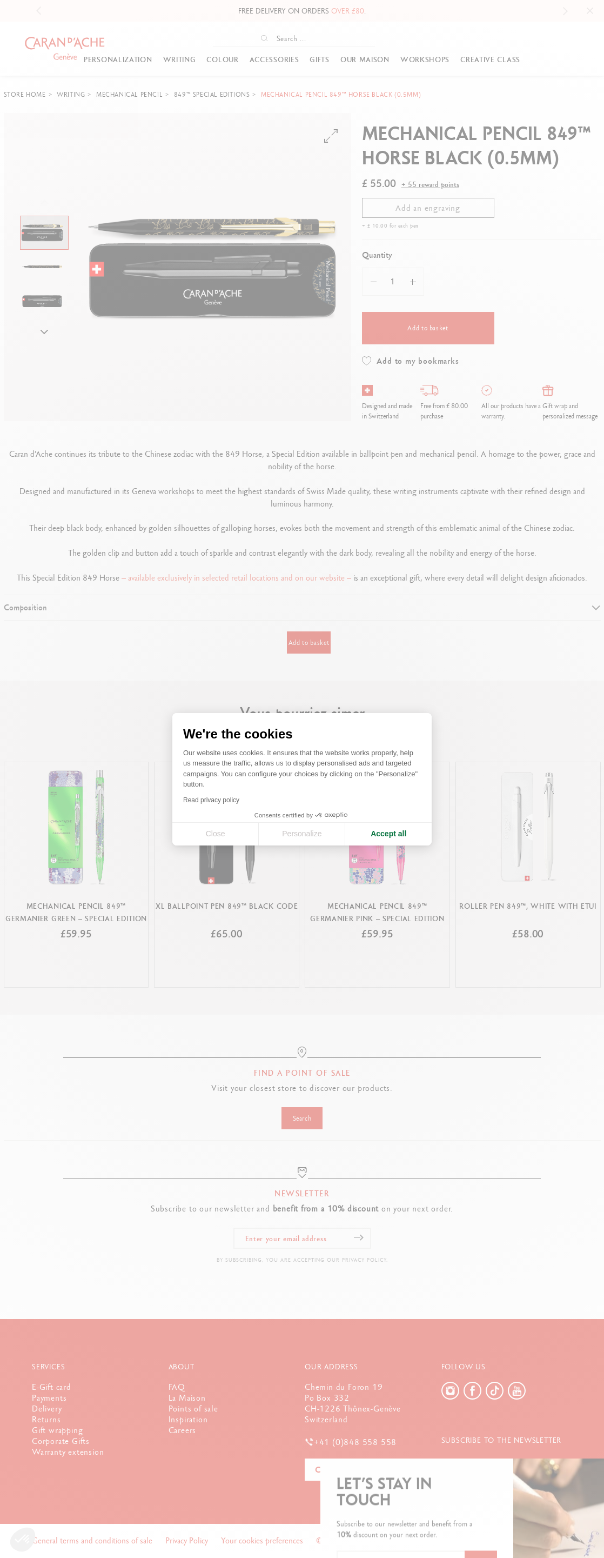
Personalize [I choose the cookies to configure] (301, 833)
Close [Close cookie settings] (215, 833)
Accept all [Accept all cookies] (388, 833)
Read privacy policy (211, 800)
